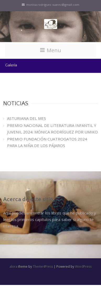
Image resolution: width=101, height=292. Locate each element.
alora (13, 266)
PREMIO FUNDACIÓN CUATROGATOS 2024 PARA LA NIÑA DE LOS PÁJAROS (47, 142)
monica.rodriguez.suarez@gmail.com (50, 5)
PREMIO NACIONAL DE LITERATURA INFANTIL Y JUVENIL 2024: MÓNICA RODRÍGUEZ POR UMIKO (52, 129)
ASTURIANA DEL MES (26, 118)
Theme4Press (43, 266)
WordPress (83, 266)
